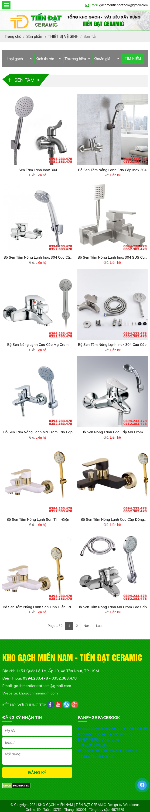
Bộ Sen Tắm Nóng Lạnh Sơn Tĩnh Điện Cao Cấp (38, 607)
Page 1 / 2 (55, 626)
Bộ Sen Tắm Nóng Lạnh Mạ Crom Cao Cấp (37, 432)
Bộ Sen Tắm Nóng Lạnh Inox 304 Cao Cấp (112, 344)
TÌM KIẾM (133, 59)
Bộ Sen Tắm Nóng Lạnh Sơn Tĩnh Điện (38, 519)
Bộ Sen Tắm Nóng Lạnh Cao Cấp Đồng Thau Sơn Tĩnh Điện (112, 519)
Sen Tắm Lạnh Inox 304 (38, 170)
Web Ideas (131, 805)
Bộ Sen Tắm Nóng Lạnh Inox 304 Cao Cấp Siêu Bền (37, 257)
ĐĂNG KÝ (37, 772)
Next (87, 626)
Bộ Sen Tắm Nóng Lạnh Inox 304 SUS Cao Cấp (112, 257)
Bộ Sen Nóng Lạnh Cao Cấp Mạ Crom (37, 344)
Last (99, 626)
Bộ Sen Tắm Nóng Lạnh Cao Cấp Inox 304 (112, 170)
